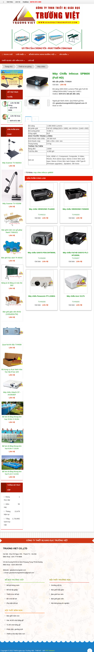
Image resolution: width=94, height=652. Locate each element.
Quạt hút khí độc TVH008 (11, 345)
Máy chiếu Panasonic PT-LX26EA (41, 296)
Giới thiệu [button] (21, 55)
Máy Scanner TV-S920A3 (12, 163)
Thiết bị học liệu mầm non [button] (13, 61)
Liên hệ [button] (31, 60)
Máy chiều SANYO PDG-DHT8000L (42, 253)
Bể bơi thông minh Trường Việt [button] (42, 55)
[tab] (28, 119)
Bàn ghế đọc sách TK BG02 (11, 258)
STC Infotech (50, 651)
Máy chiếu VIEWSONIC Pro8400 (41, 209)
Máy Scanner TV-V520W (11, 203)
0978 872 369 (14, 121)
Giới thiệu (10, 2)
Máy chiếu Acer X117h (76, 296)
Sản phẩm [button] (64, 55)
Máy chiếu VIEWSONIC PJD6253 (76, 209)
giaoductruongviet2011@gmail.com (21, 573)
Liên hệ (17, 2)
